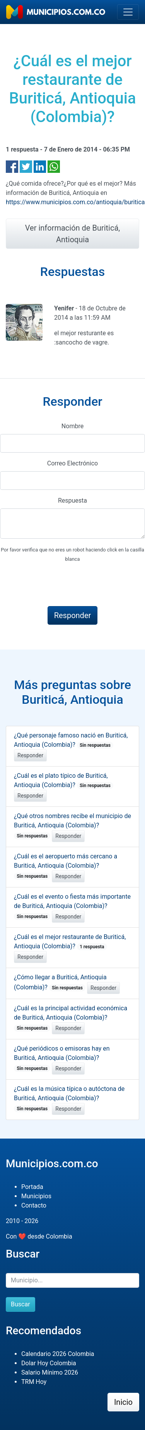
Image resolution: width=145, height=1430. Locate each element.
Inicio (123, 1402)
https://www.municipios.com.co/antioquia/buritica (75, 202)
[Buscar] (72, 1280)
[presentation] (59, 585)
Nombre (72, 426)
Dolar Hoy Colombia (48, 1363)
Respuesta (72, 500)
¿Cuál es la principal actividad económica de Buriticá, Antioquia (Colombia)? (70, 1018)
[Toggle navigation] (128, 12)
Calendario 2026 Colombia (57, 1354)
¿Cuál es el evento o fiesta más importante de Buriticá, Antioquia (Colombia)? (72, 906)
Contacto (33, 1205)
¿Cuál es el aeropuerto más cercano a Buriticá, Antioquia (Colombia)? (65, 866)
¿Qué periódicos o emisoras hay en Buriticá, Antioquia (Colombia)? (62, 1058)
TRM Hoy (33, 1381)
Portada (32, 1187)
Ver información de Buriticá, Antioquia (72, 233)
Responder (30, 755)
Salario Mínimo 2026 (49, 1372)
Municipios (36, 1196)
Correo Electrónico (72, 463)
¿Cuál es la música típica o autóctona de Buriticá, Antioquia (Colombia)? (69, 1098)
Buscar (20, 1304)
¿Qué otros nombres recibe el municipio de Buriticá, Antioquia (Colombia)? (72, 825)
